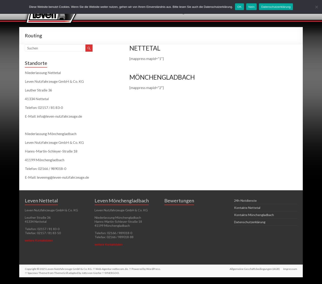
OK (239, 6)
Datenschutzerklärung (249, 222)
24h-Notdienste (245, 200)
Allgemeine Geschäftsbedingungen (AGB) (255, 269)
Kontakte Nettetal (247, 208)
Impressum (290, 269)
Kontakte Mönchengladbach (254, 215)
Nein (251, 6)
